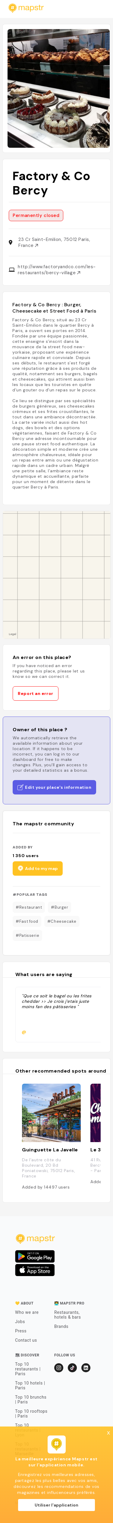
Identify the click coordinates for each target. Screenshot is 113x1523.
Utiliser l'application (56, 1505)
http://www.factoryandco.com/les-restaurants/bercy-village (57, 270)
